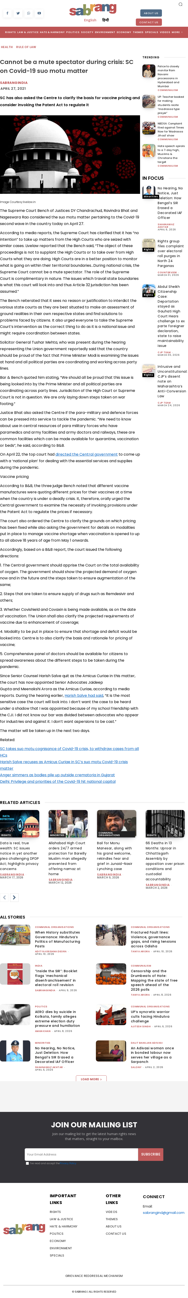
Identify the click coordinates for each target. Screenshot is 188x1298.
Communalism (168, 86)
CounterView (167, 258)
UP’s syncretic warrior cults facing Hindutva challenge (150, 1016)
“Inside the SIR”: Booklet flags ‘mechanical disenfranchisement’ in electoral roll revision (56, 978)
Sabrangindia (13, 82)
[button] (180, 4)
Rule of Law (26, 47)
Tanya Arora (140, 951)
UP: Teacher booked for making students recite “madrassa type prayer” (171, 98)
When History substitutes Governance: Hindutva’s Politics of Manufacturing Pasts (57, 939)
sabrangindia (12, 875)
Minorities (151, 182)
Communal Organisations (109, 834)
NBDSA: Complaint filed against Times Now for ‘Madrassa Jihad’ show (171, 120)
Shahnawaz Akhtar (166, 212)
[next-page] (14, 897)
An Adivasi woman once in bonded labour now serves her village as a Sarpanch (152, 1055)
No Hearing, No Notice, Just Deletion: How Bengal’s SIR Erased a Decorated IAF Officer (170, 189)
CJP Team (164, 338)
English (90, 20)
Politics (41, 1006)
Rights (148, 235)
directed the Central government (86, 454)
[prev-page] (4, 897)
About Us (151, 13)
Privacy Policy (68, 1163)
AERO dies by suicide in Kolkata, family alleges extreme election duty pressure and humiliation (57, 1018)
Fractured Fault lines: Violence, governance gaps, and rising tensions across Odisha (153, 939)
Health (7, 47)
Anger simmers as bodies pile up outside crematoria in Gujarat (57, 775)
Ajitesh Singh (141, 1026)
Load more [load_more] (91, 1079)
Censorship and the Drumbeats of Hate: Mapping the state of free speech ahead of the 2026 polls (154, 980)
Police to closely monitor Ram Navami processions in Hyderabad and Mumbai (171, 74)
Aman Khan (43, 1031)
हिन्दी (105, 20)
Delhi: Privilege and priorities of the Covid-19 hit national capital (58, 781)
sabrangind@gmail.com (163, 1212)
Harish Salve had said (84, 695)
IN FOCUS (153, 164)
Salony (136, 1067)
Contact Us (148, 22)
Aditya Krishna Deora (51, 951)
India (39, 966)
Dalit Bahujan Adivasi (147, 1043)
